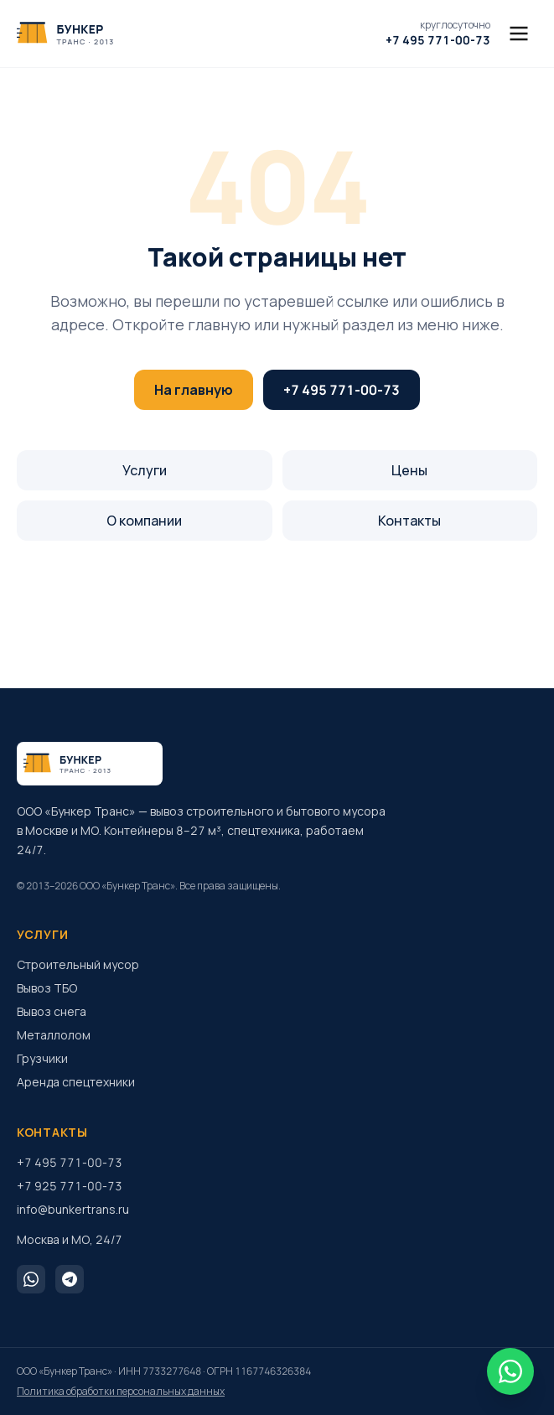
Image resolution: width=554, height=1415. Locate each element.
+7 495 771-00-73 (341, 390)
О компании (144, 520)
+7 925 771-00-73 (69, 1186)
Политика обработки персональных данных (121, 1391)
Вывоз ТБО (47, 988)
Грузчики (42, 1058)
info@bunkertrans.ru (73, 1209)
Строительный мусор (78, 964)
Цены (409, 470)
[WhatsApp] (31, 1279)
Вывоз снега (51, 1011)
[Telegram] (69, 1279)
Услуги (144, 470)
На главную (193, 390)
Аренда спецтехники (76, 1082)
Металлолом (54, 1035)
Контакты (409, 520)
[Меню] (518, 33)
